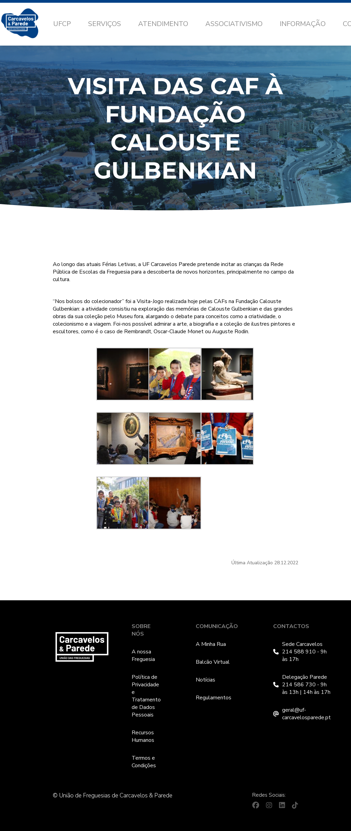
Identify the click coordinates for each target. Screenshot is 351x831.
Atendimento (163, 23)
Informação (303, 23)
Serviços (104, 23)
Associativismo (234, 23)
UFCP (62, 23)
